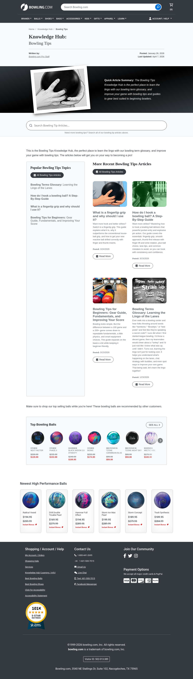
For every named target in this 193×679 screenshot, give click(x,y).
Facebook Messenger (85, 584)
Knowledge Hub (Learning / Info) (40, 572)
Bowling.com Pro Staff (39, 56)
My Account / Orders (34, 555)
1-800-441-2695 (83, 555)
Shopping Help (32, 561)
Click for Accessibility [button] (35, 590)
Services (29, 567)
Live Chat (80, 572)
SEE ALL (154, 425)
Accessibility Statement (36, 595)
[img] (155, 580)
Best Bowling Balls (33, 578)
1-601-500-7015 (86, 561)
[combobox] (108, 7)
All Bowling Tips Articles (47, 175)
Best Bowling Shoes (34, 584)
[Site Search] (158, 7)
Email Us (80, 567)
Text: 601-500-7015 (84, 578)
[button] (26, 19)
